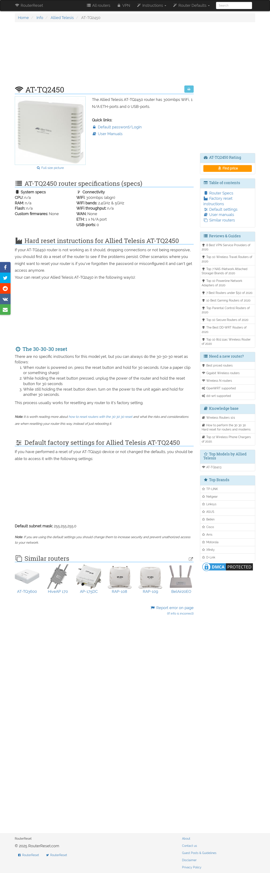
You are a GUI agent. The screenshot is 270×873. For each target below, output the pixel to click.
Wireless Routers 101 (218, 417)
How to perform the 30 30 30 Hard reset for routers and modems (226, 427)
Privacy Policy (191, 867)
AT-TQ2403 (211, 467)
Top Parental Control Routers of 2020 (226, 310)
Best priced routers (217, 365)
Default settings (220, 209)
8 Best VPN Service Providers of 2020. (226, 247)
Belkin (208, 519)
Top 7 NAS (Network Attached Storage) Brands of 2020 (225, 271)
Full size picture (50, 168)
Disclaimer (189, 860)
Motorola (210, 542)
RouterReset (29, 5)
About (186, 838)
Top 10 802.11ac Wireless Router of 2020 (226, 342)
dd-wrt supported (216, 396)
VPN (123, 5)
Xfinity (208, 549)
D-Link (208, 557)
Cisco (208, 527)
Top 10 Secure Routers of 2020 (225, 320)
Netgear (210, 496)
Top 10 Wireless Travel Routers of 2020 (227, 259)
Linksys (209, 504)
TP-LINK (210, 489)
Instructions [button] (151, 5)
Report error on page (171, 610)
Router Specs (218, 193)
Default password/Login (117, 127)
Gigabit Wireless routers (221, 373)
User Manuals (107, 134)
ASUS (208, 511)
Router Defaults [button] (191, 5)
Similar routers (219, 220)
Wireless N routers (217, 380)
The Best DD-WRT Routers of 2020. (224, 330)
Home (23, 17)
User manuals (218, 214)
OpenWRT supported (219, 388)
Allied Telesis (62, 17)
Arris (207, 534)
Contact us (189, 845)
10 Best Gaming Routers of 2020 (226, 300)
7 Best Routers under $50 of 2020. (227, 293)
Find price (227, 168)
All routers (98, 5)
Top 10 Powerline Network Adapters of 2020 (222, 283)
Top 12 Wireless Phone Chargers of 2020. (226, 439)
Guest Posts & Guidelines (199, 853)
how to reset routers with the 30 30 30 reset (100, 417)
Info (39, 17)
